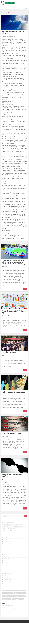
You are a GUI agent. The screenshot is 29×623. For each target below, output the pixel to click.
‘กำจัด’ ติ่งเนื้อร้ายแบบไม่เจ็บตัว (11, 433)
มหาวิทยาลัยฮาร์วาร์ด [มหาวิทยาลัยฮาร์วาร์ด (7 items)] (14, 596)
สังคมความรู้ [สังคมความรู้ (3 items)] (22, 598)
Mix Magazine (6, 552)
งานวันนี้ (5, 569)
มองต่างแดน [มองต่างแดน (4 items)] (19, 596)
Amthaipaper (6, 537)
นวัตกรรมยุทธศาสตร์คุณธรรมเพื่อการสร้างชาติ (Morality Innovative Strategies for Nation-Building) (14, 262)
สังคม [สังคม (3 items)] (19, 598)
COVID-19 (5, 545)
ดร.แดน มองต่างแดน (7, 573)
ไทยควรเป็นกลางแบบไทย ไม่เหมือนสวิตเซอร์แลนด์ (10, 528)
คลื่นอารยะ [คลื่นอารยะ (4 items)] (20, 593)
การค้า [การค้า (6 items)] (24, 590)
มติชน (5, 575)
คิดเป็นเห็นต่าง (6, 564)
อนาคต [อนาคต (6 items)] (4, 599)
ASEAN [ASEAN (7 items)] (8, 590)
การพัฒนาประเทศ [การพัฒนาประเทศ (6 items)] (16, 592)
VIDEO (5, 560)
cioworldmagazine (7, 543)
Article (5, 539)
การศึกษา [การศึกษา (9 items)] (24, 592)
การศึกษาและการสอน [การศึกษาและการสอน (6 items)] (5, 593)
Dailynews (6, 548)
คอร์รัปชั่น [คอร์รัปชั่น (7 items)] (24, 593)
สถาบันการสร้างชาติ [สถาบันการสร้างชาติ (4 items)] (8, 598)
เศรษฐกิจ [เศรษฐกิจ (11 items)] (22, 599)
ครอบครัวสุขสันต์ (6, 562)
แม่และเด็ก (5, 583)
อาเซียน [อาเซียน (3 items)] (7, 599)
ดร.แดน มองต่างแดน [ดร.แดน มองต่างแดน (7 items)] (10, 595)
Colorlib (17, 621)
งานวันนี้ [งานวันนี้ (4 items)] (4, 595)
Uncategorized (6, 558)
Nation (5, 554)
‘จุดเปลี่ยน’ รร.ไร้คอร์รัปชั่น (10, 352)
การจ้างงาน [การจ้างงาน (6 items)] (4, 592)
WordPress (24, 621)
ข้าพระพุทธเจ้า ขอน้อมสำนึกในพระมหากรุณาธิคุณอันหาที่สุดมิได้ (12, 524)
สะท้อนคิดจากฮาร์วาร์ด (7, 579)
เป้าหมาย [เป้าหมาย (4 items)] (19, 599)
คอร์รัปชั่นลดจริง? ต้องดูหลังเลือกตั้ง (13, 392)
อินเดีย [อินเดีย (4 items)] (9, 599)
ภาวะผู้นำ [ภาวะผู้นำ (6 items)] (9, 596)
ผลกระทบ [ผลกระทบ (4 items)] (4, 596)
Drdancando (5, 621)
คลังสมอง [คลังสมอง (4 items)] (17, 593)
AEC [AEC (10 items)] (5, 590)
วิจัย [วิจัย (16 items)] (25, 596)
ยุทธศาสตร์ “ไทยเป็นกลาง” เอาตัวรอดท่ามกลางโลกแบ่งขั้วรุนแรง (12, 526)
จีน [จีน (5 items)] (6, 595)
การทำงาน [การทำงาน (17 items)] (8, 592)
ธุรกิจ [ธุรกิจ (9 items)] (15, 595)
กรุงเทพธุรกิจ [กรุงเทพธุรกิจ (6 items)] (18, 590)
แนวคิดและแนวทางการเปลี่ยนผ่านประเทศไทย (9, 530)
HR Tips (5, 550)
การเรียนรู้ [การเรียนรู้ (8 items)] (13, 593)
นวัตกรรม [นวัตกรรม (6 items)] (18, 595)
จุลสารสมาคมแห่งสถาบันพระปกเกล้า (9, 571)
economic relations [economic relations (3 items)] (12, 590)
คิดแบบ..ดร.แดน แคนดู (7, 567)
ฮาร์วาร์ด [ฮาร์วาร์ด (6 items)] (12, 599)
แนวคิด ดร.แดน (6, 581)
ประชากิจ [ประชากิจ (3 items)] (23, 595)
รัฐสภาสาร (5, 577)
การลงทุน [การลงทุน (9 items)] (21, 592)
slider (5, 556)
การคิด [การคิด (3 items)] (22, 590)
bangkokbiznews (7, 541)
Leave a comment (12, 36)
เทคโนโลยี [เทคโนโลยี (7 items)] (15, 599)
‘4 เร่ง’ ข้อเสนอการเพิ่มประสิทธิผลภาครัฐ (14, 312)
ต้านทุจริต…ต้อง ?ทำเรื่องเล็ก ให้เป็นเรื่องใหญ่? (13, 475)
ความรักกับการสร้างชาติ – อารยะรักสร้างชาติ (13, 32)
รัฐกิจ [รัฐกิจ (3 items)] (23, 596)
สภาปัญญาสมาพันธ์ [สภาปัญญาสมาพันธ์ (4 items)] (14, 598)
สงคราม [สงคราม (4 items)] (4, 598)
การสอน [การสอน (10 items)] (10, 593)
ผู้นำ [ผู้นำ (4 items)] (6, 596)
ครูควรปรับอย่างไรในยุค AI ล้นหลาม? (8, 522)
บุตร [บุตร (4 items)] (20, 595)
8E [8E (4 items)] (3, 590)
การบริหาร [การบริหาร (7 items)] (11, 592)
